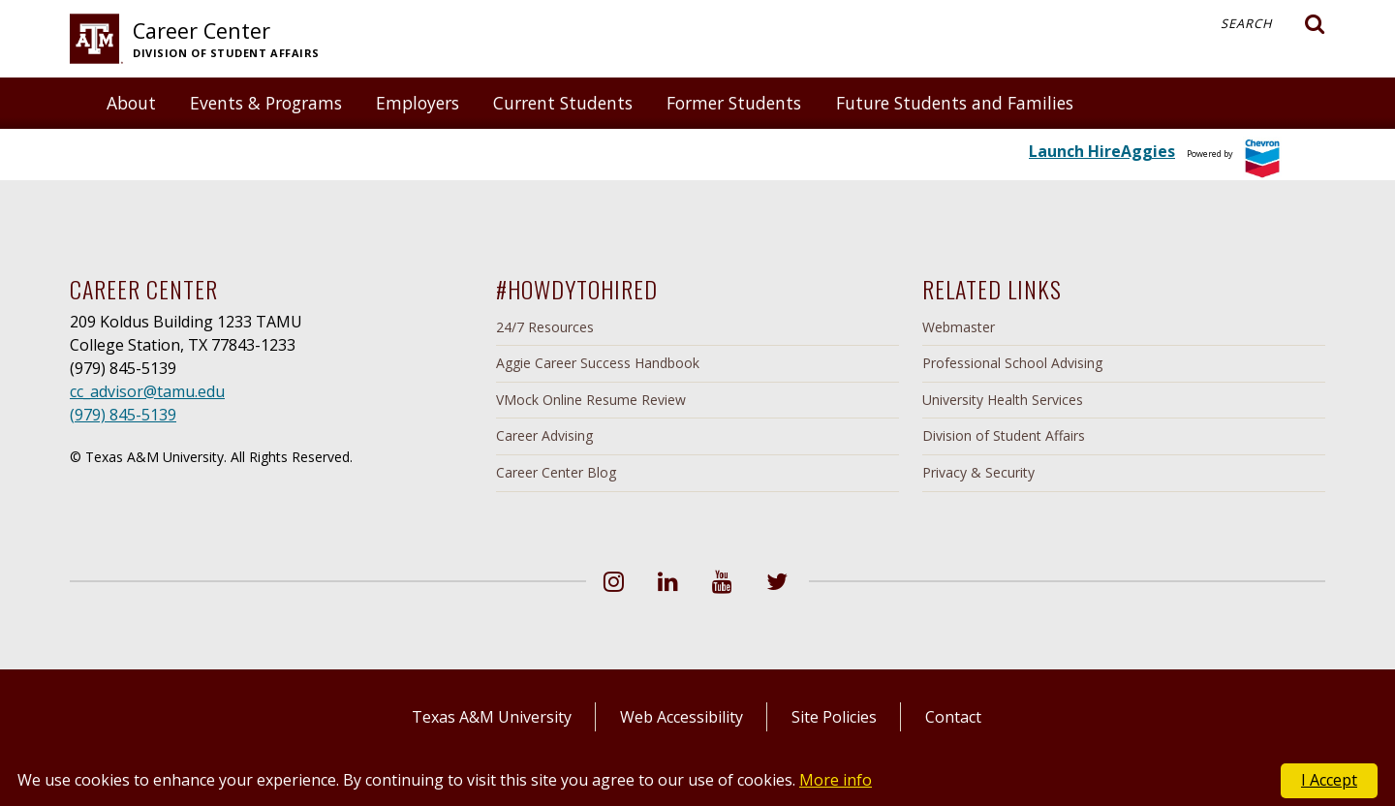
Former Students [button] (733, 102)
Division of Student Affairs (1003, 435)
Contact (953, 717)
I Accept (1329, 779)
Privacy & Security (978, 472)
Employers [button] (417, 102)
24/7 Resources (545, 327)
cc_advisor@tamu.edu (147, 391)
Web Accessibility (681, 717)
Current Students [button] (563, 102)
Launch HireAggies (1102, 151)
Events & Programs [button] (266, 102)
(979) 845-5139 (123, 414)
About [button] (131, 102)
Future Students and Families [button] (954, 102)
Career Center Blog (556, 472)
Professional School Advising (1012, 363)
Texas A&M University (492, 717)
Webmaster (958, 327)
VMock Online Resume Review (591, 399)
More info (835, 779)
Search (1273, 24)
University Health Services (1002, 399)
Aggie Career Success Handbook (597, 363)
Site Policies (834, 717)
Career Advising (544, 435)
